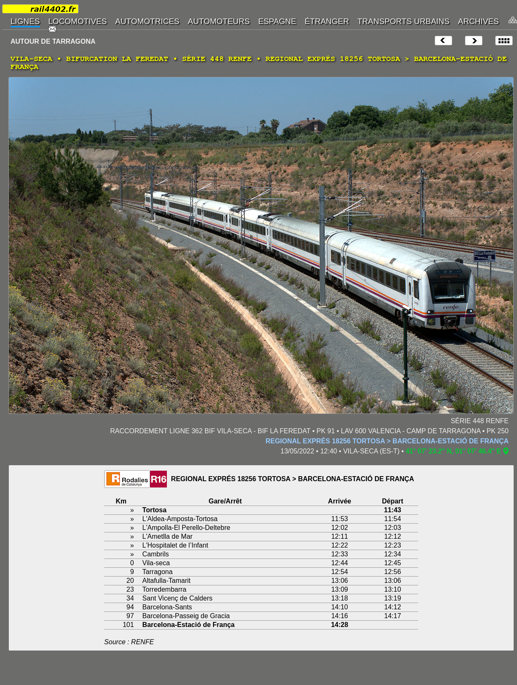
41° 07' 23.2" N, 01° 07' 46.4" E (453, 451)
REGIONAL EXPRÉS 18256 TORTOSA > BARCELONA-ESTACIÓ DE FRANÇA (387, 441)
